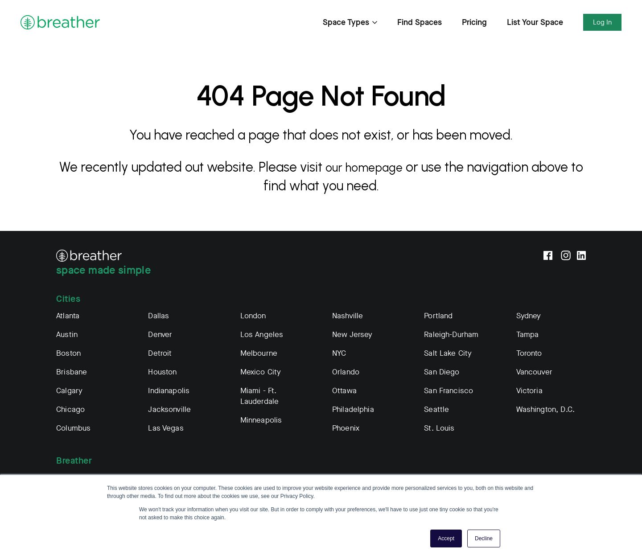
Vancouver (534, 372)
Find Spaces (419, 22)
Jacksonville (169, 409)
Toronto (529, 353)
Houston (162, 372)
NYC (339, 353)
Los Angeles (262, 334)
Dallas (158, 316)
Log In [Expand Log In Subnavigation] (602, 22)
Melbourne (258, 353)
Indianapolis (168, 391)
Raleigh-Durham (451, 334)
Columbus (73, 428)
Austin (67, 334)
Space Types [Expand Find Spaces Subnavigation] (350, 22)
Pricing (474, 22)
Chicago (70, 409)
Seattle (436, 409)
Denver (160, 334)
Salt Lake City (448, 353)
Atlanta (67, 316)
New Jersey (352, 334)
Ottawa (344, 391)
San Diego (441, 372)
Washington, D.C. (545, 409)
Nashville (347, 316)
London (253, 316)
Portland (438, 316)
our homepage (372, 167)
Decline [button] (484, 538)
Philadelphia (353, 409)
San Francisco (448, 391)
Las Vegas (165, 428)
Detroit (160, 353)
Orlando (345, 372)
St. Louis (439, 428)
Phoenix (345, 428)
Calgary (69, 391)
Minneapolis (261, 420)
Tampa (527, 334)
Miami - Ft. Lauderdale (259, 396)
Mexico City (260, 372)
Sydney (528, 316)
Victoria (529, 391)
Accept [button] (446, 538)
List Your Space (535, 22)
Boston (68, 353)
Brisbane (71, 372)
